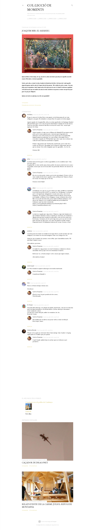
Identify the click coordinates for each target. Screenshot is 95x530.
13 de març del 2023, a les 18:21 (50, 172)
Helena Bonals (31, 330)
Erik (28, 283)
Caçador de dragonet (35, 462)
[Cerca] (72, 5)
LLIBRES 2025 (41, 18)
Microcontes (38, 105)
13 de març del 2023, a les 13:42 (38, 159)
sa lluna (29, 231)
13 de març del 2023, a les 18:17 (50, 129)
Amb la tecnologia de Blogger (47, 521)
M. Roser (30, 305)
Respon (29, 155)
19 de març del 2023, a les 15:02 (45, 330)
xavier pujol (30, 266)
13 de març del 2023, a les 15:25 (40, 231)
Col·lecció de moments (39, 7)
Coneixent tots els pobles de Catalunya (38, 402)
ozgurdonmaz (55, 525)
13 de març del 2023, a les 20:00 (44, 188)
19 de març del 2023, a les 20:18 (51, 337)
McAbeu (29, 114)
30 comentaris (33, 466)
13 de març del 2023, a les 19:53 (42, 266)
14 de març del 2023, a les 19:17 (50, 211)
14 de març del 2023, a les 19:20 (51, 317)
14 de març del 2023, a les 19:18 (50, 271)
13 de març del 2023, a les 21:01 (38, 283)
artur (28, 159)
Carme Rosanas (37, 130)
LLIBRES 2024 (51, 18)
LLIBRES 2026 (31, 18)
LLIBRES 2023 (62, 18)
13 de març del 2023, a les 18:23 (51, 246)
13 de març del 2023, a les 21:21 (41, 305)
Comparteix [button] (25, 102)
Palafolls (28, 411)
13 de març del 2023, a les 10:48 (41, 114)
